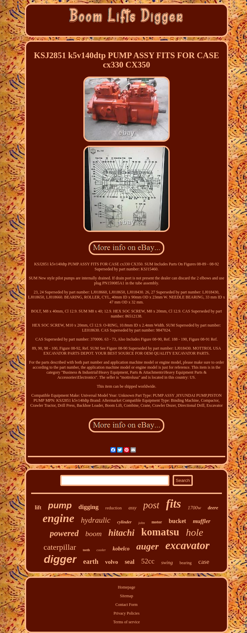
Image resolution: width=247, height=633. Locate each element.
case (204, 561)
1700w (194, 507)
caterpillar (60, 547)
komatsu (160, 532)
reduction (113, 507)
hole (194, 532)
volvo (111, 562)
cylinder (124, 521)
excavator (187, 545)
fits (173, 503)
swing (167, 562)
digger (60, 559)
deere (213, 507)
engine (58, 518)
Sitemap (126, 596)
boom (93, 533)
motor (157, 522)
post (151, 505)
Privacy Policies (126, 613)
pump (60, 505)
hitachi (121, 533)
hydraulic (95, 520)
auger (147, 546)
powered (64, 533)
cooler (101, 550)
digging (88, 506)
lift (38, 507)
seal (130, 561)
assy (133, 507)
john (141, 523)
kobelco (121, 548)
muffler (202, 521)
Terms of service (126, 622)
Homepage (126, 587)
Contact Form (126, 604)
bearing (186, 562)
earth (91, 561)
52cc (148, 561)
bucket (177, 521)
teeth (86, 550)
